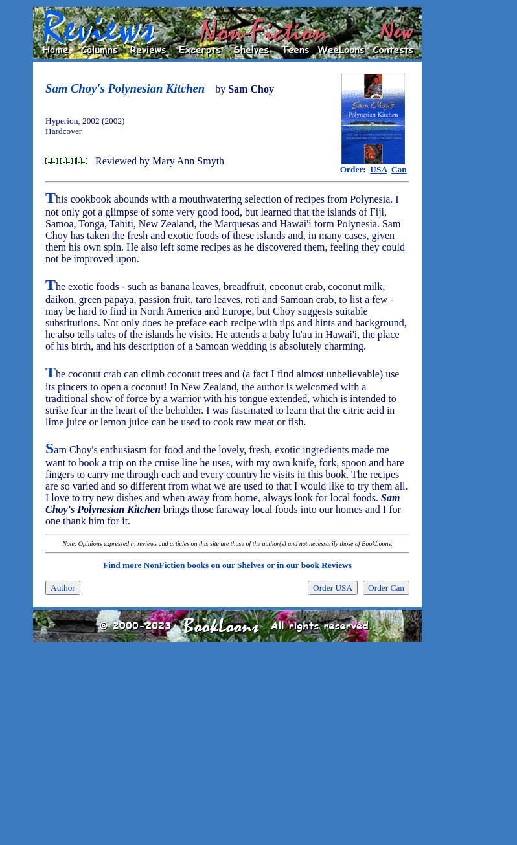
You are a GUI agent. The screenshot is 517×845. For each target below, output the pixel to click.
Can (399, 169)
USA (378, 169)
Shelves (250, 565)
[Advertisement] (463, 201)
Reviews (336, 565)
